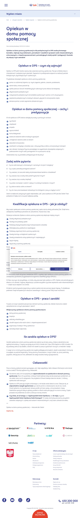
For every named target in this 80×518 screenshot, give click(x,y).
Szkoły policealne (57, 456)
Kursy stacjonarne (57, 467)
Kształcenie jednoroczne (59, 463)
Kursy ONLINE (56, 465)
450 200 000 (70, 500)
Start (7, 20)
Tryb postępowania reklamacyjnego (41, 486)
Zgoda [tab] (19, 251)
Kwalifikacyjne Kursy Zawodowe (61, 460)
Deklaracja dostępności (38, 463)
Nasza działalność (37, 454)
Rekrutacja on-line (37, 482)
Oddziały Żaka (56, 486)
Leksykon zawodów (17, 20)
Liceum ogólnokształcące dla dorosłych (63, 454)
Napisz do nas (56, 482)
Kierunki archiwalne (58, 469)
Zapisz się (9, 411)
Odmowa (20, 269)
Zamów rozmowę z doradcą (60, 484)
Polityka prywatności (38, 465)
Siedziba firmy (56, 488)
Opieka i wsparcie (30, 20)
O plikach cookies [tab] (60, 251)
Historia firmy (36, 456)
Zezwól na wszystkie (60, 269)
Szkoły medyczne (57, 458)
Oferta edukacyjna (59, 451)
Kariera (34, 458)
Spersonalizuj (40, 269)
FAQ (34, 467)
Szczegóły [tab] (40, 251)
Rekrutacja (36, 479)
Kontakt (56, 479)
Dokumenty (36, 484)
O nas (34, 451)
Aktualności (35, 460)
